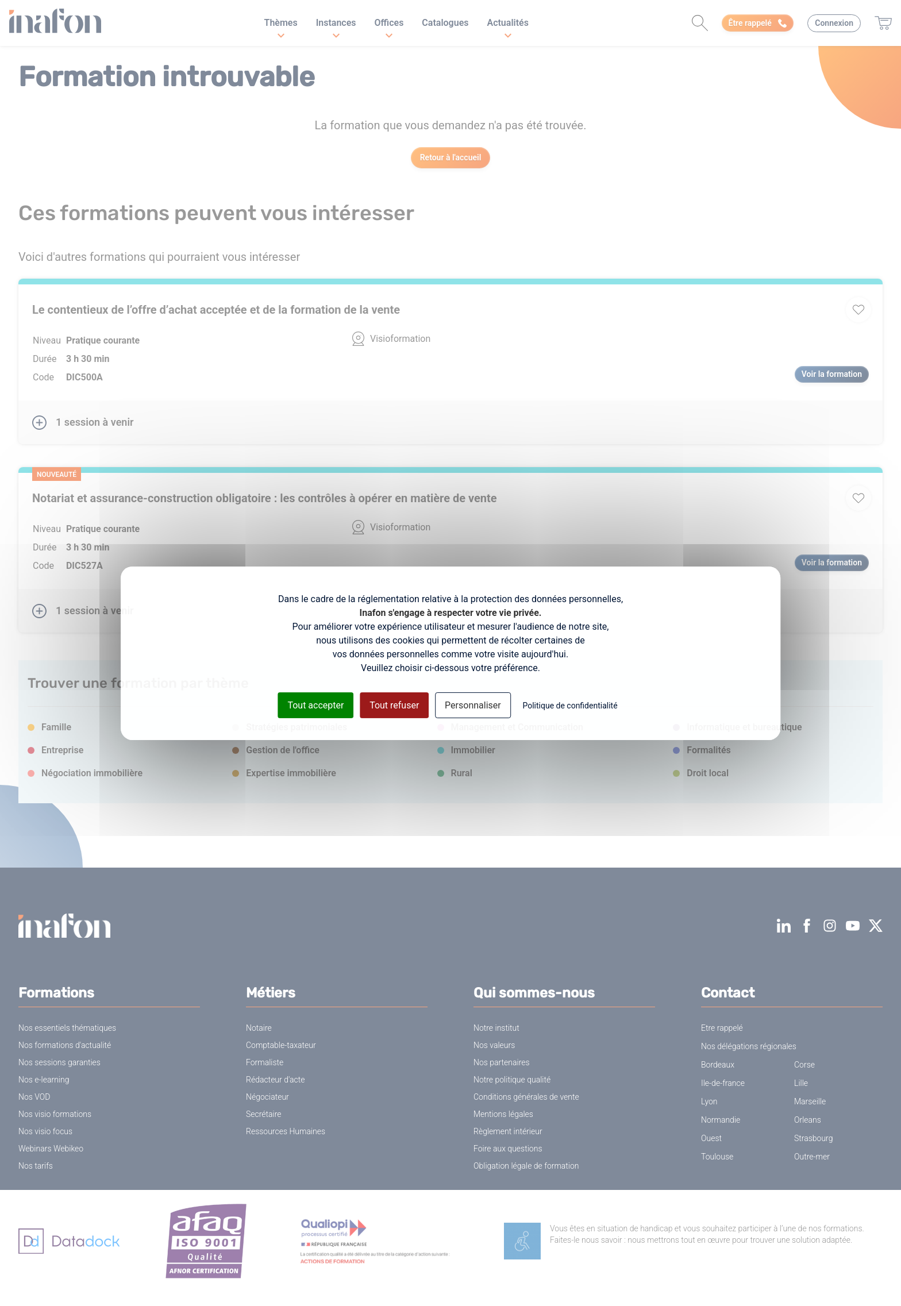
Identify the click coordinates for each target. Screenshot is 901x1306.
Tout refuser (394, 704)
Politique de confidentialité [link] (569, 705)
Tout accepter (315, 704)
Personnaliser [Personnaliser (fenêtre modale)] (473, 704)
